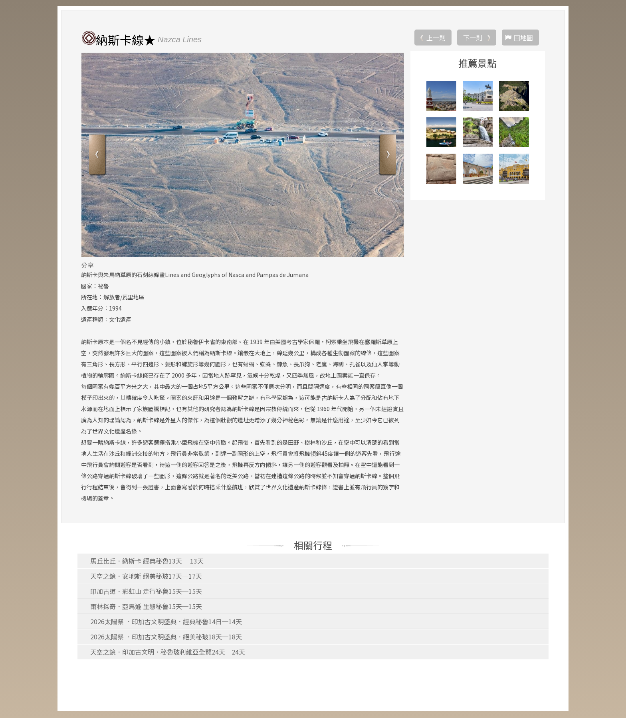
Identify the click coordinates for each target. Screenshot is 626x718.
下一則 (472, 38)
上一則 (436, 38)
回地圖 (523, 38)
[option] (242, 155)
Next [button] (387, 156)
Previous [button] (98, 156)
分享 (87, 265)
